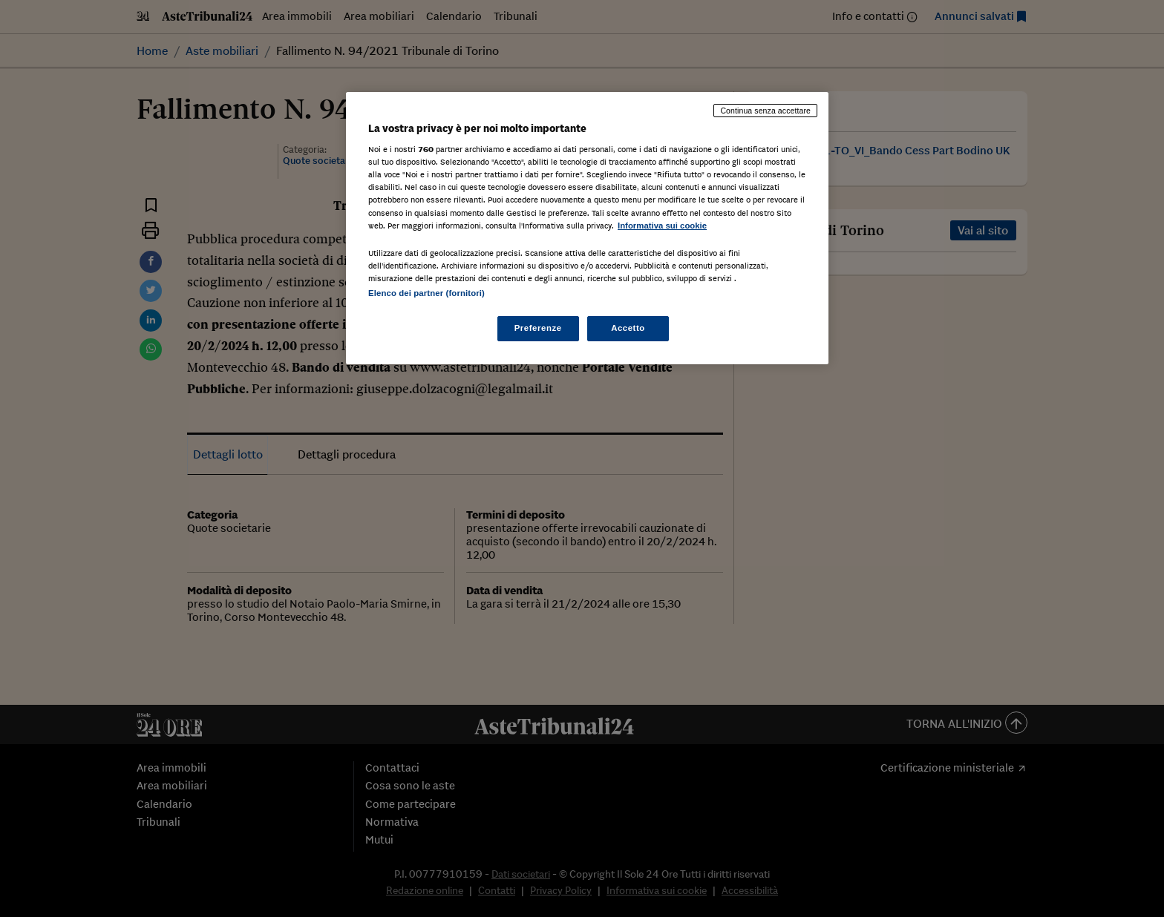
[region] (587, 228)
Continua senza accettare (765, 110)
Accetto (628, 327)
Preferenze (538, 327)
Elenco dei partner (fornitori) (426, 293)
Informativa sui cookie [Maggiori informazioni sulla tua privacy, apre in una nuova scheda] (662, 225)
